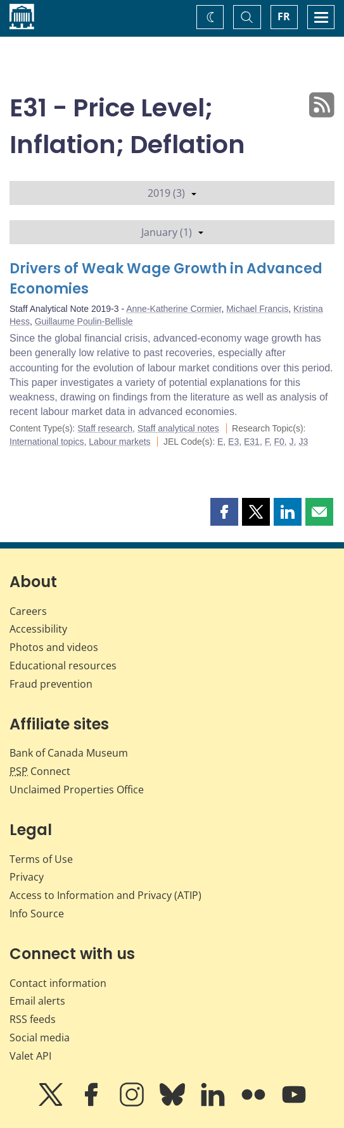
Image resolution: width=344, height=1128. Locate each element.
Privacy (27, 877)
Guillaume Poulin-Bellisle (84, 321)
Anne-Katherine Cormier (173, 309)
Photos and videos (54, 647)
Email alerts (37, 1001)
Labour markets (119, 442)
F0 (279, 442)
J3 (303, 442)
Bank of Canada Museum (69, 753)
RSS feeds (33, 1019)
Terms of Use (41, 859)
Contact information (58, 983)
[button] (224, 512)
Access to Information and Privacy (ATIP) (105, 895)
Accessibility (38, 629)
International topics (47, 442)
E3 (233, 442)
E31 (252, 442)
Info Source (37, 913)
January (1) (172, 232)
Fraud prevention (51, 684)
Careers (28, 611)
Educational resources (63, 665)
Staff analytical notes (178, 428)
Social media (40, 1037)
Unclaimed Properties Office (77, 789)
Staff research (104, 428)
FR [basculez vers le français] (283, 16)
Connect (40, 771)
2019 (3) (172, 193)
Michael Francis (257, 309)
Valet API (30, 1056)
